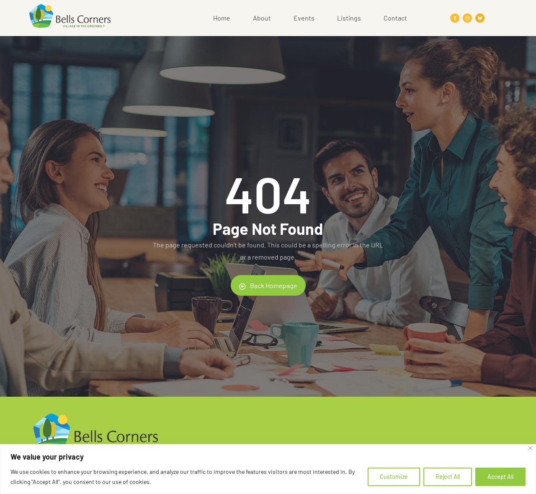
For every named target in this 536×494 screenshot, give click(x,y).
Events (304, 18)
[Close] (530, 448)
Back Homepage (268, 285)
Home (221, 18)
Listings (349, 18)
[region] (268, 469)
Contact (395, 18)
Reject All (448, 476)
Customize (394, 476)
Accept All (500, 476)
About (262, 18)
